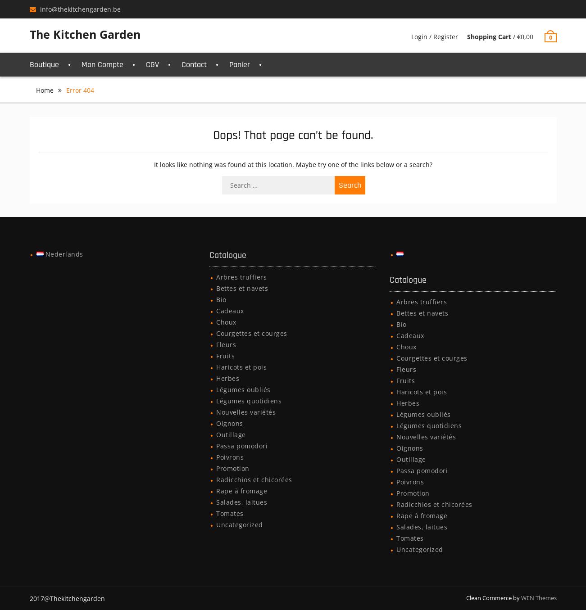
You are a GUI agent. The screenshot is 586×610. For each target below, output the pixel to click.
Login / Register (434, 36)
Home (45, 90)
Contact (194, 64)
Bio (221, 299)
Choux (226, 322)
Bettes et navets (242, 288)
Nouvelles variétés (246, 412)
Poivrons (230, 457)
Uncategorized (239, 524)
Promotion (233, 468)
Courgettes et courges (251, 333)
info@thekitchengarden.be (80, 9)
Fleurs (226, 344)
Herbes (227, 378)
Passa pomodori (242, 446)
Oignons (229, 423)
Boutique (44, 64)
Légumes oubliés (243, 389)
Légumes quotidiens (249, 401)
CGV (152, 64)
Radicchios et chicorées (254, 479)
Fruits (225, 356)
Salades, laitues (241, 502)
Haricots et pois (241, 367)
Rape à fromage (241, 491)
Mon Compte (102, 64)
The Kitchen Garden (85, 34)
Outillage (231, 434)
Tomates (230, 513)
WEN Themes (539, 598)
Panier (239, 64)
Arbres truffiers (241, 277)
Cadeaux (230, 311)
